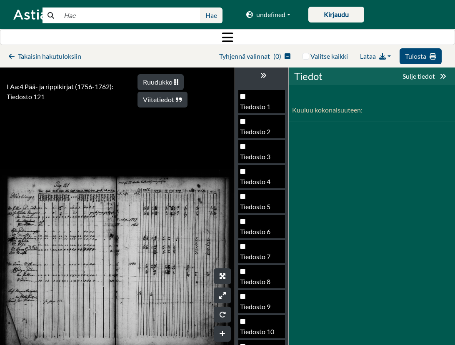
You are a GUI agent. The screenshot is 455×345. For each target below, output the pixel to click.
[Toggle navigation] (227, 37)
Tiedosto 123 (259, 259)
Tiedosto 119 (259, 159)
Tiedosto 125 (259, 309)
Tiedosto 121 (259, 209)
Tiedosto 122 (259, 234)
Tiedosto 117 (259, 109)
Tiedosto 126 (259, 334)
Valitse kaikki (329, 56)
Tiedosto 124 (259, 284)
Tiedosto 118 (259, 134)
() (254, 56)
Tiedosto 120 (259, 184)
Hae (211, 15)
